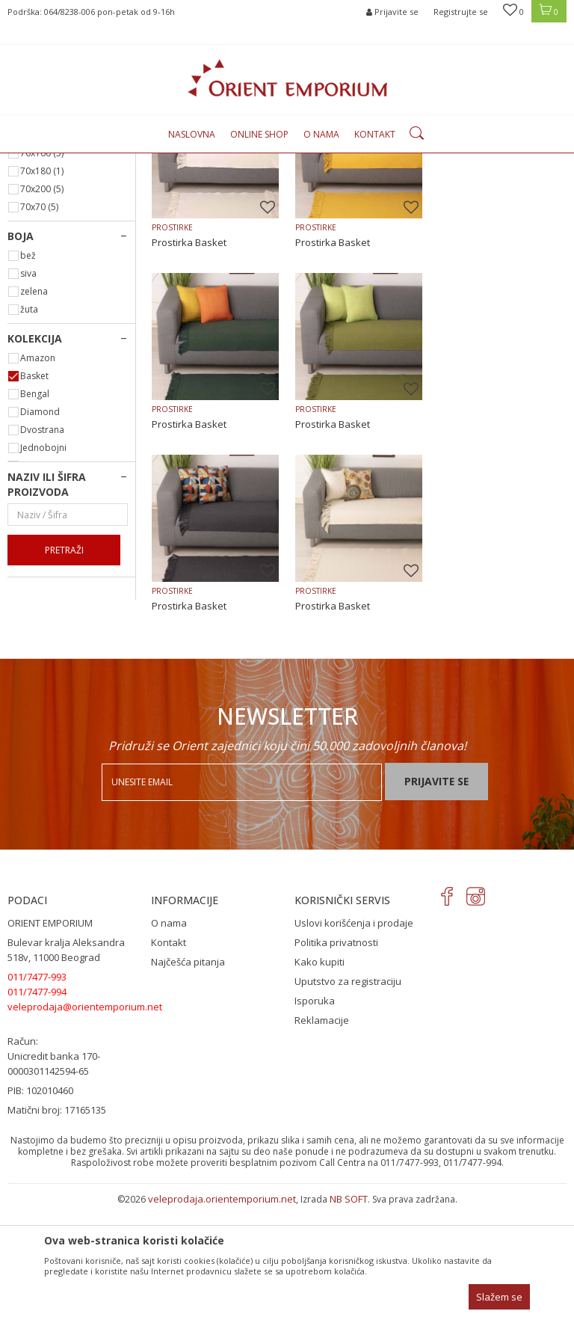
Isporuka (314, 1110)
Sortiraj (472, 185)
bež (28, 408)
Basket (34, 529)
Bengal (34, 547)
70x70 (39, 360)
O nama (169, 1033)
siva (28, 426)
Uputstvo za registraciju (347, 1091)
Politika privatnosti (336, 1052)
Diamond (40, 565)
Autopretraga (405, 185)
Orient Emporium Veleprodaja (71, 162)
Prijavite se (436, 891)
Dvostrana (42, 583)
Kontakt (168, 1052)
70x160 (42, 306)
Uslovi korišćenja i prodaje (353, 1033)
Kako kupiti (319, 1071)
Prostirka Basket (189, 395)
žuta (29, 462)
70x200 (42, 342)
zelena (34, 444)
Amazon (37, 511)
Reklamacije (321, 1130)
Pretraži (64, 703)
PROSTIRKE (37, 224)
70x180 (42, 324)
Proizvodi (166, 162)
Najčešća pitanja (188, 1071)
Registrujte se (460, 11)
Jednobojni (43, 601)
